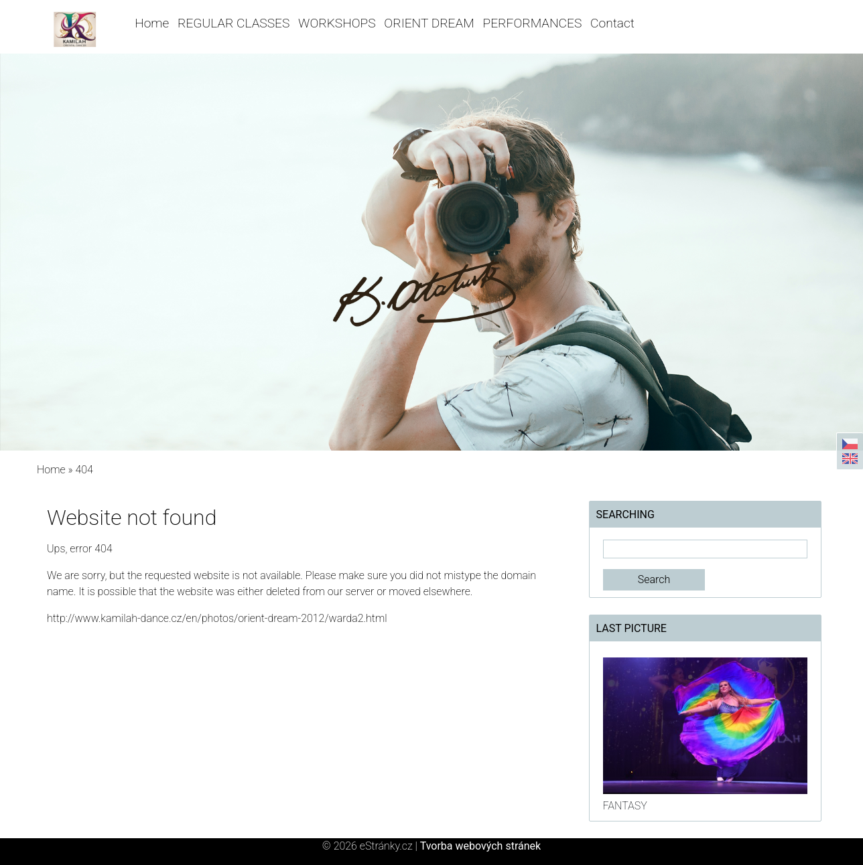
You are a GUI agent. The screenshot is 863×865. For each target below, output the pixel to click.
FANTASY (625, 805)
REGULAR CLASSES (233, 23)
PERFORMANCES (532, 23)
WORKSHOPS (336, 23)
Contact (612, 23)
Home (152, 23)
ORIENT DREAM (429, 23)
